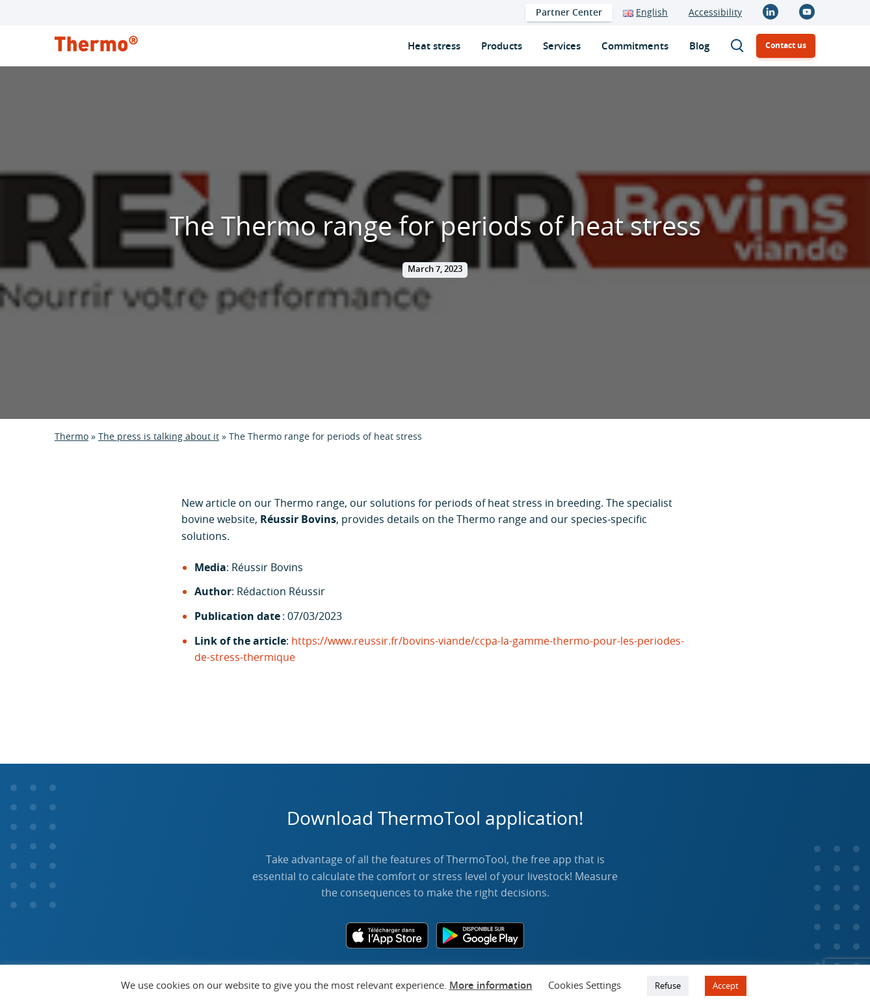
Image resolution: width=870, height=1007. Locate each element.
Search (743, 46)
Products (501, 46)
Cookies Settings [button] (584, 984)
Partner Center (569, 12)
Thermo (71, 436)
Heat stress (434, 46)
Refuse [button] (668, 985)
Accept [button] (726, 985)
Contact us (785, 45)
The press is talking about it (158, 436)
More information (491, 985)
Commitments (634, 46)
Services (562, 46)
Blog (699, 46)
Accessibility (715, 12)
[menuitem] (569, 12)
